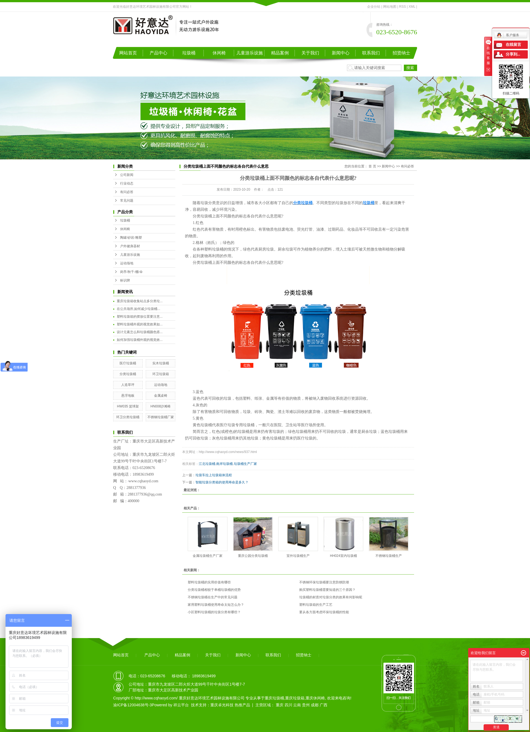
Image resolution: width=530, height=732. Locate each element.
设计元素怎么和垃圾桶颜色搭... (140, 332)
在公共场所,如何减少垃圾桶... (138, 309)
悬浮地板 (127, 395)
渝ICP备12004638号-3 (132, 705)
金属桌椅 (160, 395)
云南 (297, 705)
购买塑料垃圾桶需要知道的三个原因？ (327, 590)
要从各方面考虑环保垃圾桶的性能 (324, 612)
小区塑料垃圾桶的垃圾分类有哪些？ (214, 612)
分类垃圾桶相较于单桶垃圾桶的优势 (214, 590)
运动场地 (126, 263)
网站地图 (389, 7)
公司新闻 (126, 175)
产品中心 (158, 53)
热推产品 (242, 705)
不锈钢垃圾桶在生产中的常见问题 (212, 597)
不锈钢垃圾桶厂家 (160, 417)
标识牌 (125, 280)
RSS (402, 7)
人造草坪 (127, 385)
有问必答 (126, 192)
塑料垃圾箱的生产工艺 (315, 605)
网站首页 (128, 53)
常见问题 (126, 200)
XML (412, 7)
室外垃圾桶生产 (298, 556)
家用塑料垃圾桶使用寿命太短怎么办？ (216, 605)
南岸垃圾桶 (224, 464)
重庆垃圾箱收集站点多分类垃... (140, 301)
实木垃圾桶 (160, 363)
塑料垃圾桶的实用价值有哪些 (209, 582)
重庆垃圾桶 (274, 698)
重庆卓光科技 (222, 705)
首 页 (372, 166)
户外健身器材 (130, 246)
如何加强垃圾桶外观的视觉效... (140, 340)
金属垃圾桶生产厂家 (207, 556)
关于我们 (310, 53)
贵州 (306, 705)
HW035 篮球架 (128, 406)
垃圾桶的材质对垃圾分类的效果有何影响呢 (330, 597)
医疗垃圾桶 (128, 363)
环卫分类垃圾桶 (127, 417)
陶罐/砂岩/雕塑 (131, 237)
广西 (323, 705)
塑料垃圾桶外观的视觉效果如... (140, 324)
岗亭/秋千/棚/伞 (131, 272)
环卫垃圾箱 (160, 374)
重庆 (279, 705)
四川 (288, 705)
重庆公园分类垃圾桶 (253, 556)
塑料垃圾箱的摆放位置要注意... (140, 316)
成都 (315, 705)
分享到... (513, 54)
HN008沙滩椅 (160, 406)
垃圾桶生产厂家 (245, 464)
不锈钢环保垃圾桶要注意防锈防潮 (324, 582)
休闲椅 (219, 53)
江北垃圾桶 (207, 464)
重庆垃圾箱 (294, 698)
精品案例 (280, 53)
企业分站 (373, 7)
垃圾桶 (188, 53)
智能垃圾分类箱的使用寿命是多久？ (221, 482)
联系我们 (371, 53)
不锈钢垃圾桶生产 (388, 556)
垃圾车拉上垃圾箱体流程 (213, 475)
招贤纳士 (401, 53)
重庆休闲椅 (315, 698)
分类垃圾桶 (128, 374)
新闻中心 (340, 53)
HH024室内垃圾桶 (343, 556)
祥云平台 (181, 705)
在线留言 (513, 45)
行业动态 (126, 183)
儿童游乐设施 (249, 53)
